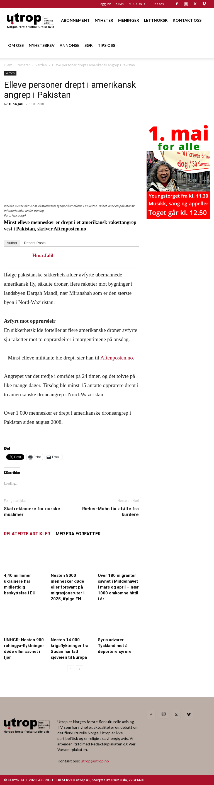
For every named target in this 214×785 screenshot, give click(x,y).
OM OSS (16, 45)
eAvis (119, 4)
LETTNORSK (156, 20)
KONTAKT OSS (187, 20)
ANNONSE (69, 45)
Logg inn (105, 4)
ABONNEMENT (75, 20)
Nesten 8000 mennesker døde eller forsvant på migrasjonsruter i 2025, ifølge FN (67, 587)
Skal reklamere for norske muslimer (32, 511)
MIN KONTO (138, 4)
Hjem (8, 65)
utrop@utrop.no (95, 761)
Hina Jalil (17, 104)
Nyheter (24, 65)
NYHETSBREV (42, 45)
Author (12, 243)
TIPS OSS (106, 45)
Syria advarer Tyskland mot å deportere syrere (115, 645)
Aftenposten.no (116, 358)
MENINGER (128, 20)
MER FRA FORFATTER (78, 533)
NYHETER (104, 20)
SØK (88, 45)
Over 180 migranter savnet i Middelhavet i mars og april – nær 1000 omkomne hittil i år (118, 587)
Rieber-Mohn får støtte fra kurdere (110, 511)
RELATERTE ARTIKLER (27, 533)
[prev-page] (70, 668)
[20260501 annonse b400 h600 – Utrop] (178, 217)
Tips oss (158, 4)
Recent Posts (34, 243)
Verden (41, 65)
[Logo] (31, 20)
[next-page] (79, 668)
